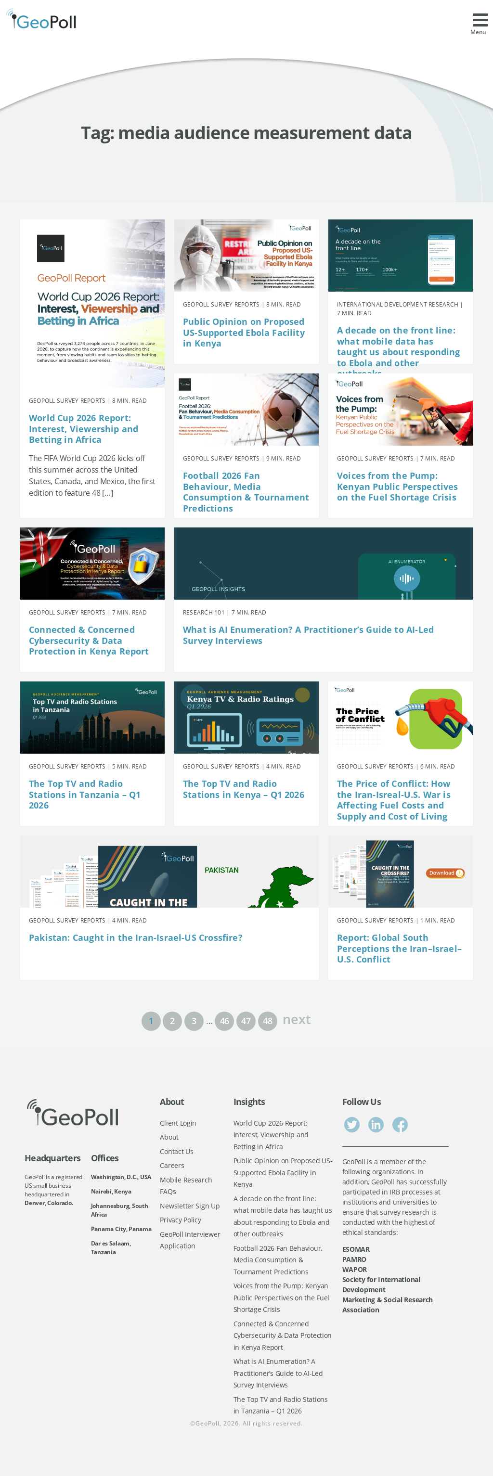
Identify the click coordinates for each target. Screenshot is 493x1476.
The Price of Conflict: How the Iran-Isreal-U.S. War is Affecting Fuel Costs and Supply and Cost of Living (394, 800)
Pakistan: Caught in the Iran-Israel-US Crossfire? (136, 937)
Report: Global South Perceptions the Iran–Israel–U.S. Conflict (399, 948)
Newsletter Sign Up (190, 1205)
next (297, 1018)
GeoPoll (207, 1423)
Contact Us (176, 1151)
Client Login (178, 1123)
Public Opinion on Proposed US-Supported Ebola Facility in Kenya (244, 332)
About (169, 1137)
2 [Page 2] (172, 1021)
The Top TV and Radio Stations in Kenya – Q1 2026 (243, 789)
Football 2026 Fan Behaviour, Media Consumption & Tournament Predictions (246, 492)
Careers (172, 1165)
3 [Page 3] (194, 1021)
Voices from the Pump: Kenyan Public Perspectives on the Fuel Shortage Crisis (397, 486)
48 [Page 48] (267, 1021)
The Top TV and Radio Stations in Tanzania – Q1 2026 (85, 794)
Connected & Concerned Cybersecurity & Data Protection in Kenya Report (89, 640)
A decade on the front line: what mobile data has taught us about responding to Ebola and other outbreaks (398, 351)
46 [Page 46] (224, 1021)
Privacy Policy (180, 1219)
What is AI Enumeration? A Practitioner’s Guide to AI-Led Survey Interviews (308, 635)
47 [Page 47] (245, 1021)
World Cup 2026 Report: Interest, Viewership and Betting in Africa (83, 428)
